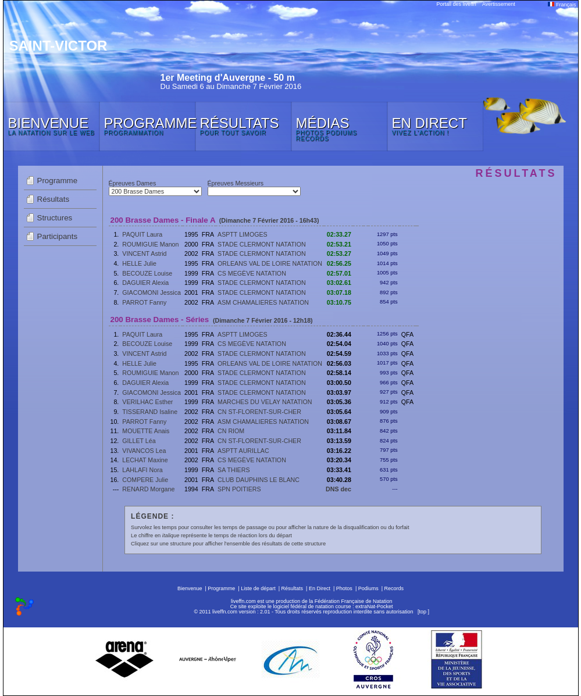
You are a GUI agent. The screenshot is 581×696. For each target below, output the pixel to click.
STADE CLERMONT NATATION (262, 244)
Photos (344, 588)
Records (394, 588)
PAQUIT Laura (142, 234)
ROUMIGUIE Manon (150, 244)
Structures (55, 217)
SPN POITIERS (239, 489)
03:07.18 (339, 292)
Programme (57, 180)
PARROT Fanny (144, 302)
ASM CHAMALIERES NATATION (263, 302)
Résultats (53, 199)
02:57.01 (339, 273)
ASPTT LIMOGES (243, 234)
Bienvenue (189, 588)
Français (562, 5)
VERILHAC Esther (147, 401)
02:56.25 (339, 263)
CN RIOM (231, 430)
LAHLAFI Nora (142, 469)
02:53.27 (339, 253)
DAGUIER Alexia (145, 282)
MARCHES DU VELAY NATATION (265, 401)
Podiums (368, 588)
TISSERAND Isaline (149, 411)
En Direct (319, 588)
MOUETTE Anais (145, 430)
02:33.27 (339, 234)
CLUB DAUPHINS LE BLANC (259, 479)
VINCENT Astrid (144, 253)
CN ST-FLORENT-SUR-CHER (259, 411)
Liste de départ (258, 588)
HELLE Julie (139, 263)
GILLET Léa (138, 440)
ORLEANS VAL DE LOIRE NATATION (270, 263)
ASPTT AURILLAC (243, 450)
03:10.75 (339, 302)
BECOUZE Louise (147, 273)
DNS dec (338, 489)
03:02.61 (339, 282)
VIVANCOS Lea (144, 450)
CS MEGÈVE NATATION (252, 273)
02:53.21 (339, 244)
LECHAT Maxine (144, 459)
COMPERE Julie (145, 479)
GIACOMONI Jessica (151, 292)
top (422, 612)
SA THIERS (233, 469)
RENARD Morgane (148, 489)
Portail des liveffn (456, 4)
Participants (57, 236)
